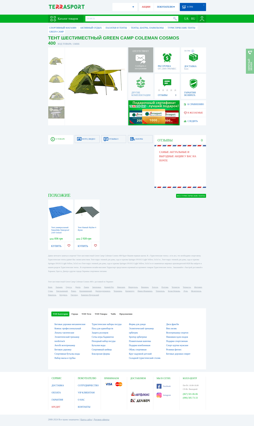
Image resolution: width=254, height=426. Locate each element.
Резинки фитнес (174, 349)
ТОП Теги (86, 314)
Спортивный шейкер (102, 349)
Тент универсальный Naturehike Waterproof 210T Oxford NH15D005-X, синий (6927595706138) (60, 232)
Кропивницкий (85, 291)
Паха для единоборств (102, 328)
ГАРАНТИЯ (57, 400)
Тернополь (160, 291)
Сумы (50, 291)
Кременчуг (129, 291)
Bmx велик (171, 328)
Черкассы (187, 287)
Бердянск (63, 295)
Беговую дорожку (63, 349)
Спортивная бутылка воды (67, 354)
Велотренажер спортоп (177, 333)
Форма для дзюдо (137, 324)
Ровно (73, 291)
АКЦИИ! (146, 7)
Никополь (52, 295)
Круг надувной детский (140, 354)
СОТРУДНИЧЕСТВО (88, 385)
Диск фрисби (172, 324)
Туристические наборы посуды (106, 324)
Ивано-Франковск (145, 291)
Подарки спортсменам (177, 341)
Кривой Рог (109, 287)
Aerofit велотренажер (65, 345)
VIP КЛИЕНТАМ (86, 392)
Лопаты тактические (64, 333)
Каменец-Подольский (90, 295)
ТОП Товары (101, 314)
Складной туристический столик (145, 358)
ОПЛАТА (56, 392)
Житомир (198, 287)
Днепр (77, 287)
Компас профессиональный (68, 328)
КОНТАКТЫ (84, 407)
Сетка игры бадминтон (103, 337)
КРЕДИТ (56, 407)
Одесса (69, 287)
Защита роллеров (100, 333)
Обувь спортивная (137, 349)
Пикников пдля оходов (177, 337)
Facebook (164, 386)
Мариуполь (133, 287)
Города (74, 314)
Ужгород (74, 295)
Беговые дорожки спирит (178, 354)
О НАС (81, 400)
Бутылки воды (98, 345)
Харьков (59, 287)
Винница (144, 287)
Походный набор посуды (103, 341)
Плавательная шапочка (140, 341)
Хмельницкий (62, 291)
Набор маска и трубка (65, 358)
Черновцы (118, 291)
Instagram (164, 395)
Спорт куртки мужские (177, 345)
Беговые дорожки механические (70, 324)
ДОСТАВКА (58, 385)
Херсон (155, 287)
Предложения (125, 314)
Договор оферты (101, 419)
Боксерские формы (101, 354)
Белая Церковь (174, 291)
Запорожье (96, 287)
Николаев (121, 287)
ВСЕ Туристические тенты (191, 196)
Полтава (165, 287)
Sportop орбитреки (138, 337)
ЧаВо (113, 314)
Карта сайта (86, 419)
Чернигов (175, 287)
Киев (50, 287)
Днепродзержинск (102, 291)
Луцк (185, 291)
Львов (86, 287)
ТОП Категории (60, 314)
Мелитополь (196, 291)
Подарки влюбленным (139, 345)
